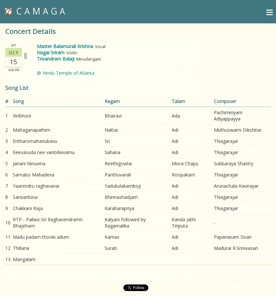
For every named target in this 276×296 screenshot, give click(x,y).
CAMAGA (36, 11)
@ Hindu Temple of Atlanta (65, 73)
